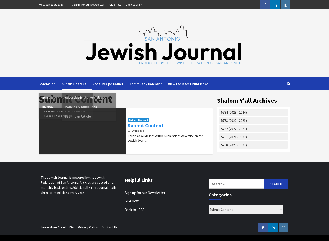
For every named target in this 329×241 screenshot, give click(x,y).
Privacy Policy (88, 227)
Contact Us (110, 227)
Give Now (115, 5)
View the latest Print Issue (188, 84)
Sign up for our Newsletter (87, 5)
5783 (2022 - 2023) (234, 120)
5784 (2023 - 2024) (234, 112)
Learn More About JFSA (57, 227)
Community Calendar (145, 84)
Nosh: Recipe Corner (107, 84)
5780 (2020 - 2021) (234, 145)
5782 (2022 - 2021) (234, 129)
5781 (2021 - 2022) (234, 137)
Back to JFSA (134, 5)
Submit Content (74, 84)
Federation (47, 84)
